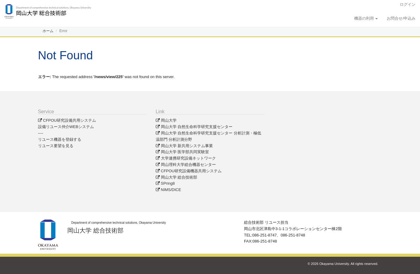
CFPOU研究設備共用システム (69, 120)
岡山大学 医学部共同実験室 (185, 152)
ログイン (407, 4)
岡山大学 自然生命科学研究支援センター (197, 126)
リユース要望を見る (55, 146)
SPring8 (168, 183)
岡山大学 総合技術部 (179, 177)
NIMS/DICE (171, 189)
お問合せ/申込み (401, 18)
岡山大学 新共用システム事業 (187, 146)
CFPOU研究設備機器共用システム (191, 171)
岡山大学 (169, 120)
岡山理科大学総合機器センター (188, 164)
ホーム (48, 31)
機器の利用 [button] (366, 18)
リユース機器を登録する (59, 139)
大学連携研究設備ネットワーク (188, 158)
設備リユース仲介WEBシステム (66, 126)
